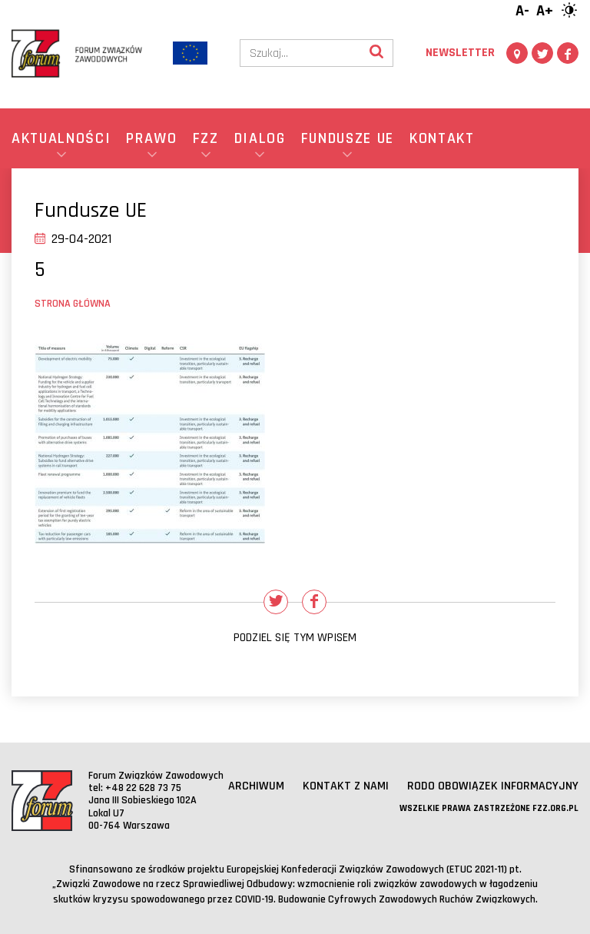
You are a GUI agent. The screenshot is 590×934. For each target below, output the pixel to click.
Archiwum (256, 786)
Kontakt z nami (346, 786)
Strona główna (73, 304)
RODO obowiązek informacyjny (492, 786)
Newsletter (460, 53)
